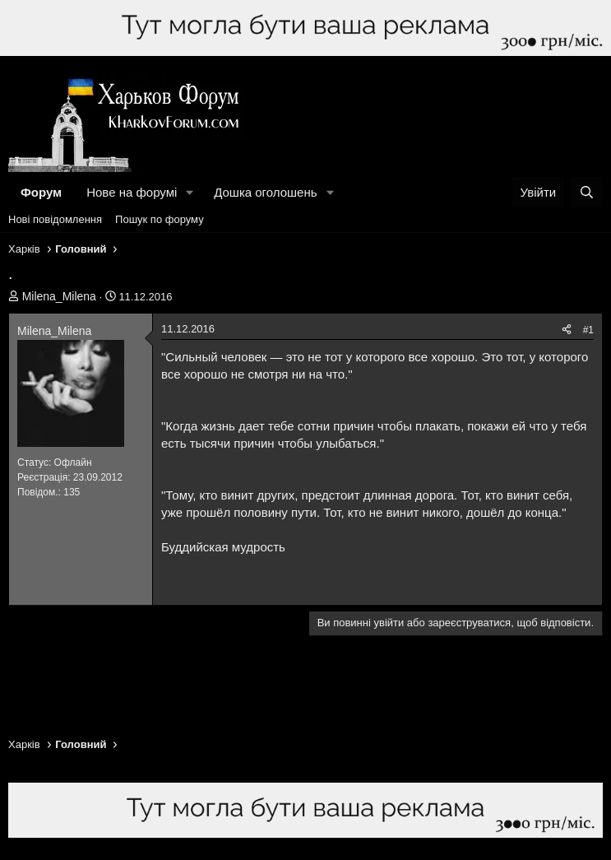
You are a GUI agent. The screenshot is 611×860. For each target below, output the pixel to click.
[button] (189, 192)
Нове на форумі (131, 192)
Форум (41, 192)
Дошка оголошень (265, 192)
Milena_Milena (59, 296)
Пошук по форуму (159, 219)
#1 (588, 330)
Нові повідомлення (55, 219)
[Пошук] (587, 192)
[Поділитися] (566, 330)
